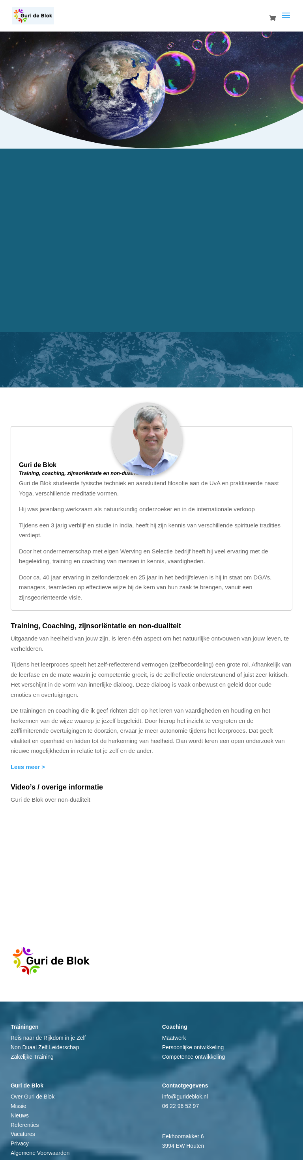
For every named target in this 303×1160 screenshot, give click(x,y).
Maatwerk (174, 1038)
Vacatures (23, 1134)
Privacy (20, 1143)
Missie (18, 1106)
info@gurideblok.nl (185, 1096)
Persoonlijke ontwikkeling (193, 1047)
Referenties (25, 1125)
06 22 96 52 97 (180, 1106)
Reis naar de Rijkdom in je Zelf (48, 1038)
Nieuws (20, 1115)
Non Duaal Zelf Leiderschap (45, 1047)
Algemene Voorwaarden (40, 1153)
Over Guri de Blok (32, 1096)
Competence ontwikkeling (193, 1057)
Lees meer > (28, 766)
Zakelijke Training (32, 1057)
